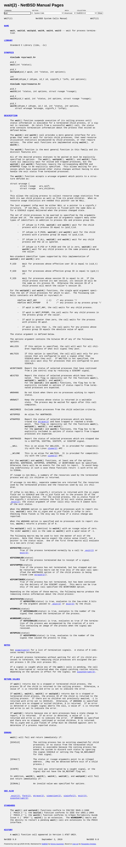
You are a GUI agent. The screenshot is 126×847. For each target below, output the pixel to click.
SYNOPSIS (9, 52)
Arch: (68, 10)
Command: (8, 10)
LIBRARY (8, 40)
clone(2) (53, 448)
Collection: (81, 10)
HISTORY (8, 830)
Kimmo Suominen (57, 844)
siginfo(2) (70, 795)
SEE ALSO (9, 791)
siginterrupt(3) (86, 672)
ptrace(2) (43, 421)
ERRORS (7, 732)
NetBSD (45, 844)
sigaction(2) (22, 650)
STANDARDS (9, 805)
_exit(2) (15, 502)
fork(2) (26, 795)
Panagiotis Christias (88, 844)
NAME (6, 26)
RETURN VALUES (12, 679)
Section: (36, 10)
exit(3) (24, 553)
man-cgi (75, 844)
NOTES (7, 645)
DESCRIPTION (10, 115)
